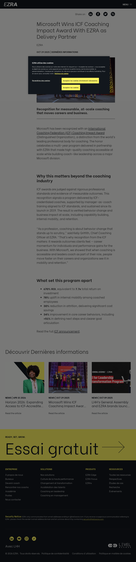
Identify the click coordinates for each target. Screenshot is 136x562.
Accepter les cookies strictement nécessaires (80, 80)
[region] (69, 75)
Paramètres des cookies (41, 80)
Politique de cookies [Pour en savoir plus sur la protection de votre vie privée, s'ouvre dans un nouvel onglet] (61, 73)
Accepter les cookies (71, 87)
